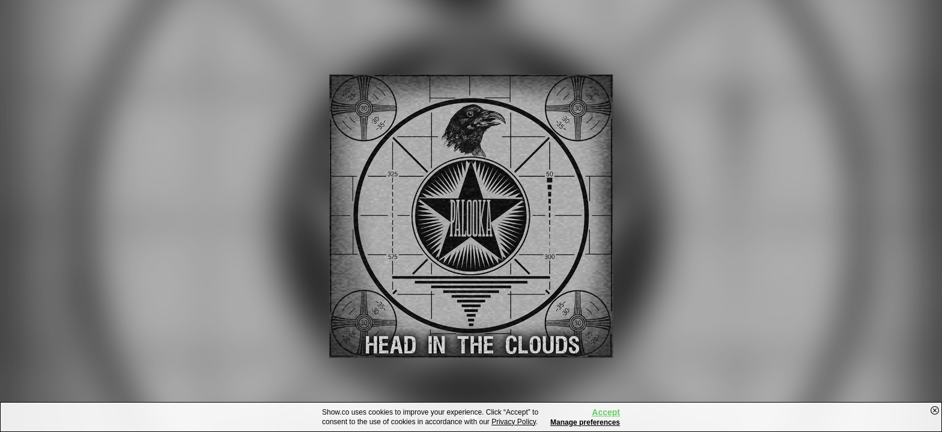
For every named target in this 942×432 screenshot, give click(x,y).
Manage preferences (585, 422)
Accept (606, 412)
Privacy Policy (513, 422)
